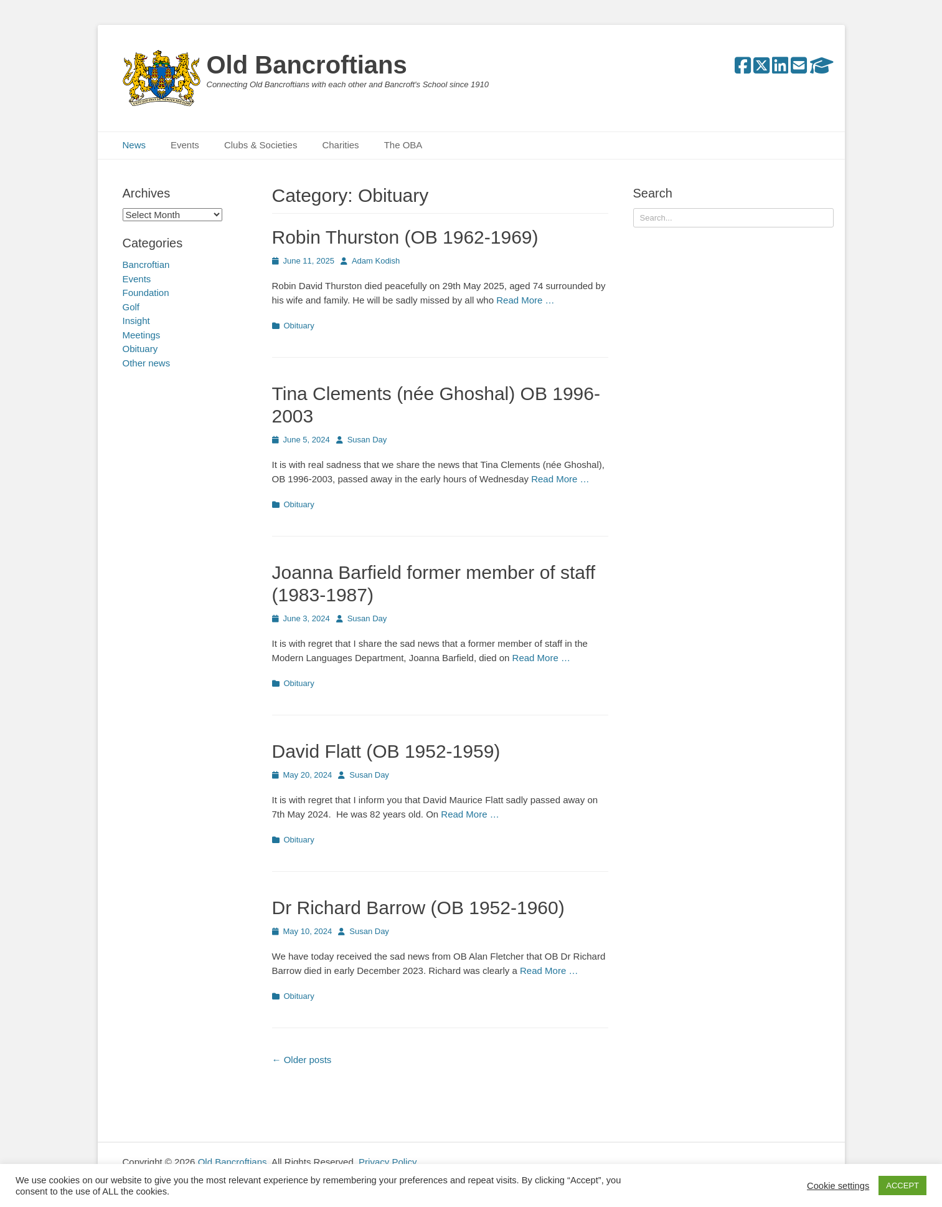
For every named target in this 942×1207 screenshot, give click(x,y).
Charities (340, 145)
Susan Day (367, 439)
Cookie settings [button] (838, 1186)
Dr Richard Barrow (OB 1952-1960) (418, 907)
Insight (136, 320)
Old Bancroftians (307, 65)
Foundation (146, 292)
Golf (131, 307)
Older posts (302, 1059)
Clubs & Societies (261, 145)
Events (185, 145)
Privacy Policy (388, 1162)
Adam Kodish (376, 260)
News (134, 145)
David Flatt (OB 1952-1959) (386, 751)
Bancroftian (146, 264)
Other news (147, 363)
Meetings (142, 335)
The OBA (403, 145)
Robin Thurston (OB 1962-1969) (405, 237)
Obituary (299, 325)
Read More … (525, 300)
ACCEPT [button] (902, 1185)
